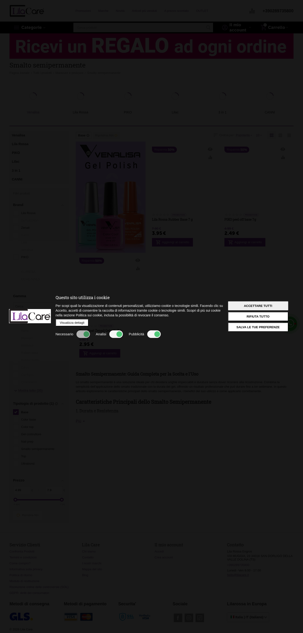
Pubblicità (145, 334)
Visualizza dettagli (72, 322)
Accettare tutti (258, 306)
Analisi (109, 334)
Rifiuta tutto (258, 316)
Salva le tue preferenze (258, 327)
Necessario (73, 334)
